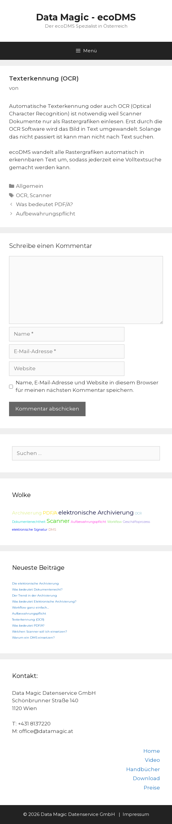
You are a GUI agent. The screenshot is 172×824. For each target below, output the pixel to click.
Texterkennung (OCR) (28, 619)
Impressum (136, 814)
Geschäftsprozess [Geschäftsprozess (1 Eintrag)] (136, 522)
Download (146, 778)
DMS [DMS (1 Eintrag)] (52, 530)
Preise (152, 788)
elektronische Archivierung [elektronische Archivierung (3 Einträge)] (96, 512)
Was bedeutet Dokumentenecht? (37, 589)
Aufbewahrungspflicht (45, 214)
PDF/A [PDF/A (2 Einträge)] (50, 513)
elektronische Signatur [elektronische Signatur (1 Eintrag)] (29, 530)
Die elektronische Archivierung (35, 583)
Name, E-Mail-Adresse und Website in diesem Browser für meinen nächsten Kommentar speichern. (87, 386)
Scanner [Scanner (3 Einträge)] (58, 520)
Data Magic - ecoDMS (86, 17)
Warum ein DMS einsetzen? (33, 637)
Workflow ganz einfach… (30, 607)
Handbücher (143, 769)
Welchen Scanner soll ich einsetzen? (39, 631)
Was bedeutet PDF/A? (44, 204)
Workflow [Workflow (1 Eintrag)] (114, 522)
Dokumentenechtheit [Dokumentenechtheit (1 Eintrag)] (28, 522)
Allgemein (29, 186)
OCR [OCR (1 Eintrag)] (138, 513)
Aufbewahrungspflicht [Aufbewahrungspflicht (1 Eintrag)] (88, 522)
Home (151, 751)
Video (152, 760)
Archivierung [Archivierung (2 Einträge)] (27, 513)
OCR (21, 195)
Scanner (41, 195)
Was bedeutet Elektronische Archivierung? (44, 601)
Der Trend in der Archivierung (34, 595)
